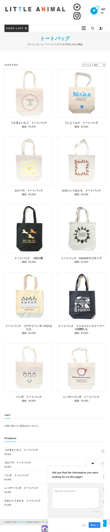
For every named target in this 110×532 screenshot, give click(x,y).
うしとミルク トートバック (81, 122)
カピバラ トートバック (28, 190)
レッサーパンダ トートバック (81, 396)
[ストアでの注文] (94, 65)
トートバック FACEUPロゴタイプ (81, 258)
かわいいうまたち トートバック (81, 190)
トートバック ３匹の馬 (28, 258)
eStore (47, 522)
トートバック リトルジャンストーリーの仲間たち (81, 327)
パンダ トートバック (29, 396)
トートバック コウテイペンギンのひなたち (29, 327)
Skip (84, 525)
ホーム (31, 44)
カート (39, 44)
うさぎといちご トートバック (29, 122)
